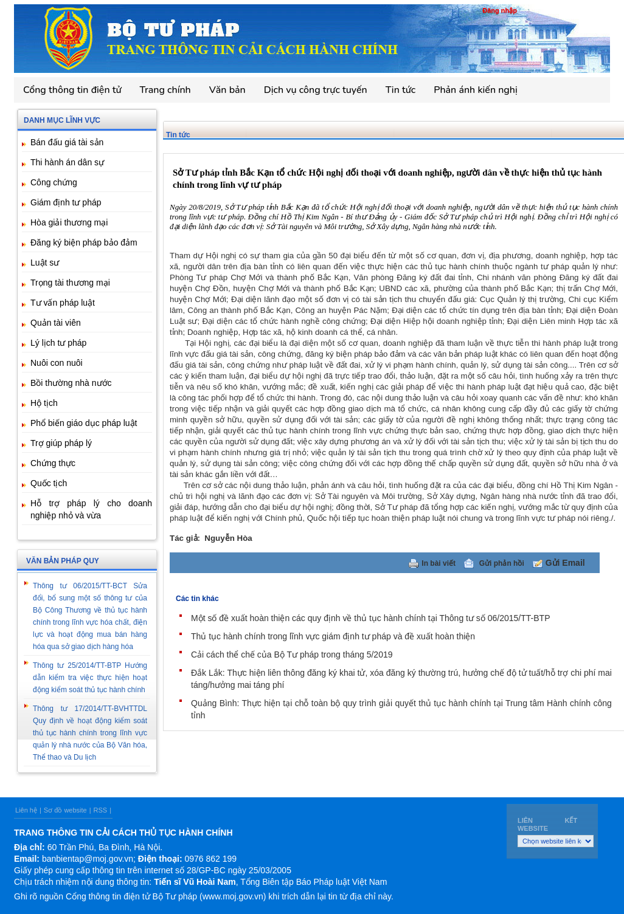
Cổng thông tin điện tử (72, 90)
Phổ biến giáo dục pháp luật (83, 423)
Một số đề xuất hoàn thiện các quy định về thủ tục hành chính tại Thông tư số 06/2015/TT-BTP (370, 618)
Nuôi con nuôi (56, 363)
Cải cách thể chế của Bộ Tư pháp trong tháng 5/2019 (291, 654)
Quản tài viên (55, 323)
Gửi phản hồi (501, 563)
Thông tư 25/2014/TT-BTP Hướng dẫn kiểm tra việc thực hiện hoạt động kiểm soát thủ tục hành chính (90, 677)
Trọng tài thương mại (70, 282)
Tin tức (401, 90)
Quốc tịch (48, 483)
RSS (101, 810)
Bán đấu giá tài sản (66, 142)
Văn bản (227, 90)
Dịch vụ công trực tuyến (315, 90)
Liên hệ (26, 810)
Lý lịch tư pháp (58, 343)
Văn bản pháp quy (62, 561)
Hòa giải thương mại (69, 222)
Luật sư (44, 262)
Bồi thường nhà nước (71, 383)
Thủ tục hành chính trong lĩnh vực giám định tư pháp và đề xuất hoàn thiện (333, 636)
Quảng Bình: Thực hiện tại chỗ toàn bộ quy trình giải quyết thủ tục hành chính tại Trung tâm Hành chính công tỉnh (401, 709)
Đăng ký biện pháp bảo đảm (83, 242)
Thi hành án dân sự (67, 162)
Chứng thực (52, 463)
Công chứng (53, 182)
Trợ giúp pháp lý (61, 443)
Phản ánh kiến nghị (476, 90)
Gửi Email (565, 563)
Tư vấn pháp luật (62, 303)
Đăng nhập (499, 10)
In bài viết (438, 563)
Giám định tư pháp (66, 202)
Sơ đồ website (65, 810)
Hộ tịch (44, 403)
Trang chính (165, 90)
